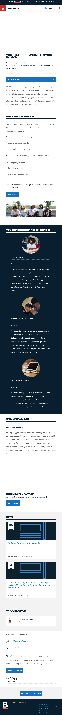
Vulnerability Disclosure (48, 706)
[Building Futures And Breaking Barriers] (31, 540)
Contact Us (43, 712)
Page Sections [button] (31, 79)
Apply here (12, 194)
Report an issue (19, 702)
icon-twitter (8, 679)
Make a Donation (15, 670)
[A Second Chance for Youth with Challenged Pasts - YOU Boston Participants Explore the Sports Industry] (31, 580)
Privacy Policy (44, 704)
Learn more (13, 503)
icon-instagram (14, 679)
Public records (44, 708)
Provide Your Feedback (31, 693)
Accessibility (44, 710)
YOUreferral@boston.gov (22, 641)
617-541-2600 (17, 647)
